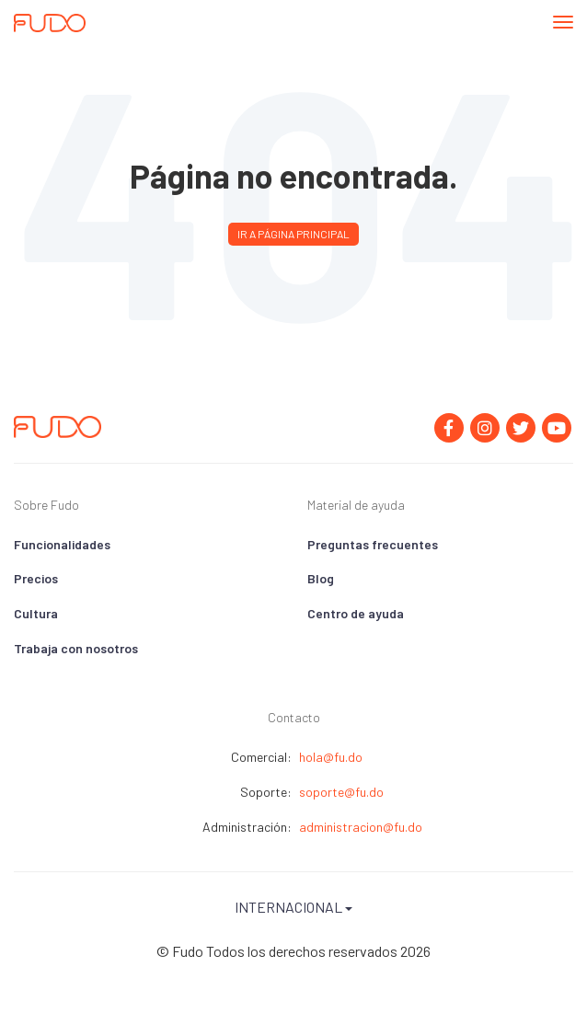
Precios (36, 578)
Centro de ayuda (355, 613)
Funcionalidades (62, 544)
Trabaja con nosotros (76, 648)
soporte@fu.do (341, 792)
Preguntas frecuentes (372, 544)
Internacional (293, 906)
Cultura (36, 613)
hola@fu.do (331, 757)
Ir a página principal (293, 233)
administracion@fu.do (360, 827)
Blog (320, 578)
